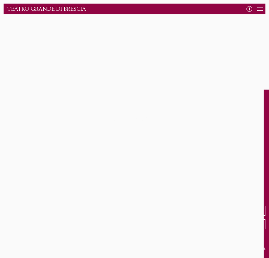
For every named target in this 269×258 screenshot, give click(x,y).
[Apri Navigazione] (260, 9)
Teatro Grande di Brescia (46, 9)
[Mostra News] (249, 9)
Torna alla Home (132, 150)
